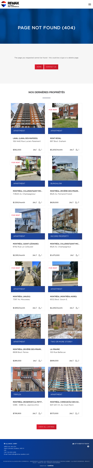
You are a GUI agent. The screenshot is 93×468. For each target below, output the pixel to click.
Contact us (51, 67)
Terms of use (42, 462)
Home (39, 67)
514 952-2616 (11, 452)
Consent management (53, 462)
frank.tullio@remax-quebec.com (18, 454)
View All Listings (46, 427)
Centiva (50, 465)
